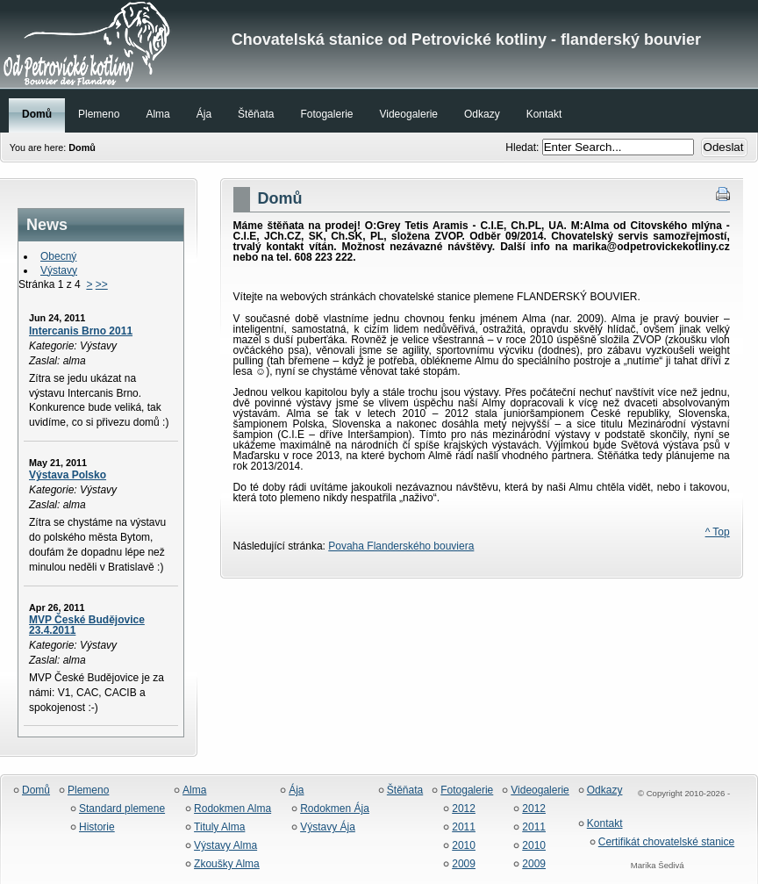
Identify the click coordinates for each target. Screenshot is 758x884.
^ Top (717, 532)
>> (102, 284)
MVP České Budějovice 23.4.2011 (87, 625)
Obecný (58, 256)
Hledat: (523, 147)
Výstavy (58, 270)
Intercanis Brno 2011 (80, 331)
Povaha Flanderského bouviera (401, 546)
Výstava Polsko (67, 475)
